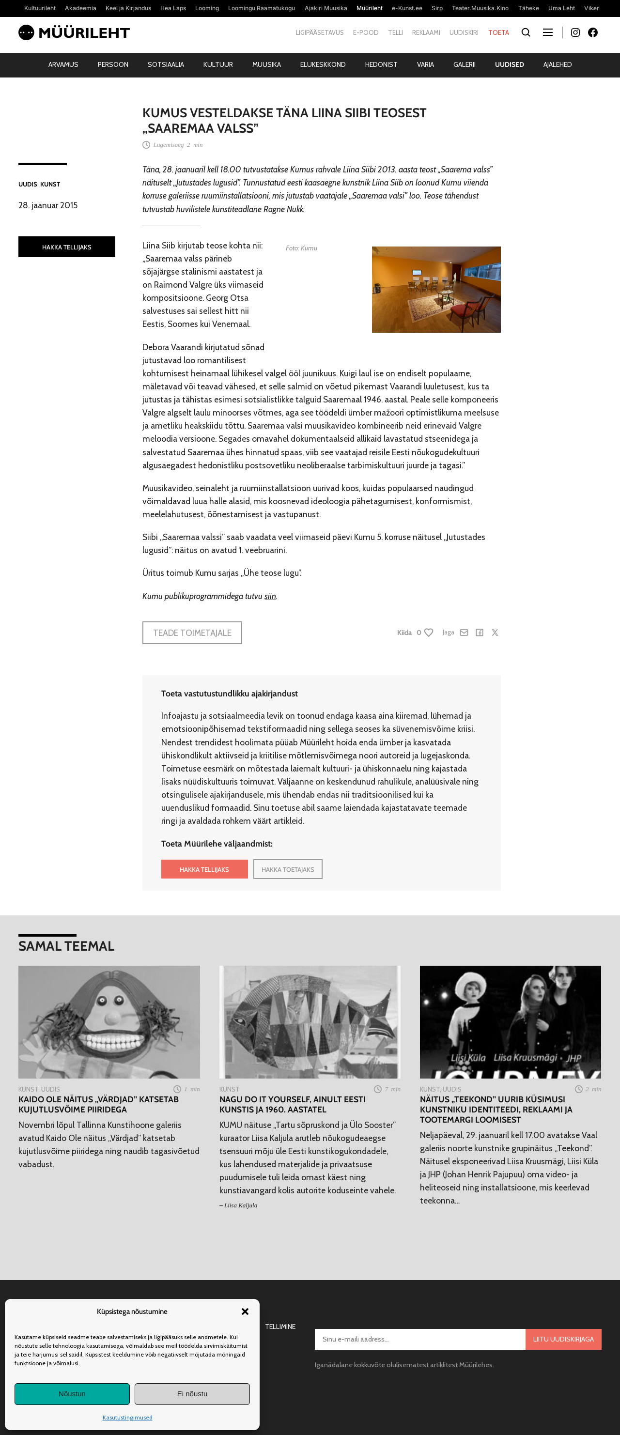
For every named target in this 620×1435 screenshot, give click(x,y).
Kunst (50, 184)
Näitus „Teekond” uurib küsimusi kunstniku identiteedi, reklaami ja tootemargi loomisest (496, 1109)
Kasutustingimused (128, 1417)
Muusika (266, 64)
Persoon (113, 64)
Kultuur (218, 64)
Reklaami (426, 32)
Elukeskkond (323, 64)
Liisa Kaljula (240, 1205)
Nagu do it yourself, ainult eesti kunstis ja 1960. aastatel (292, 1104)
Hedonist (381, 64)
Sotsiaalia (166, 64)
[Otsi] (526, 33)
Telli (395, 32)
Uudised (509, 64)
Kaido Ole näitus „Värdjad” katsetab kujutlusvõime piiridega (98, 1104)
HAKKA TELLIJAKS (67, 247)
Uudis (27, 184)
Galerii (464, 64)
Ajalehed (557, 64)
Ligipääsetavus (320, 32)
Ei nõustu (192, 1393)
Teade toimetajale (192, 633)
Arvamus (63, 64)
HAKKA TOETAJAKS (288, 869)
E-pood (366, 32)
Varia (425, 64)
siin (270, 596)
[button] (245, 1311)
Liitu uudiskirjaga (563, 1339)
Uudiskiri (464, 32)
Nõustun (72, 1393)
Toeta (498, 32)
